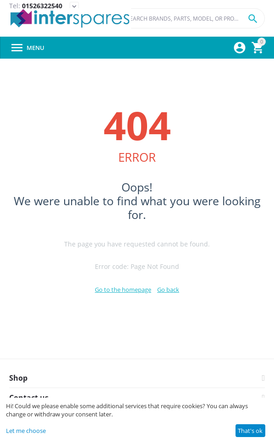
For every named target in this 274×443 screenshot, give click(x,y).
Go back (168, 289)
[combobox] (192, 18)
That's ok (250, 431)
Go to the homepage (123, 289)
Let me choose (26, 431)
